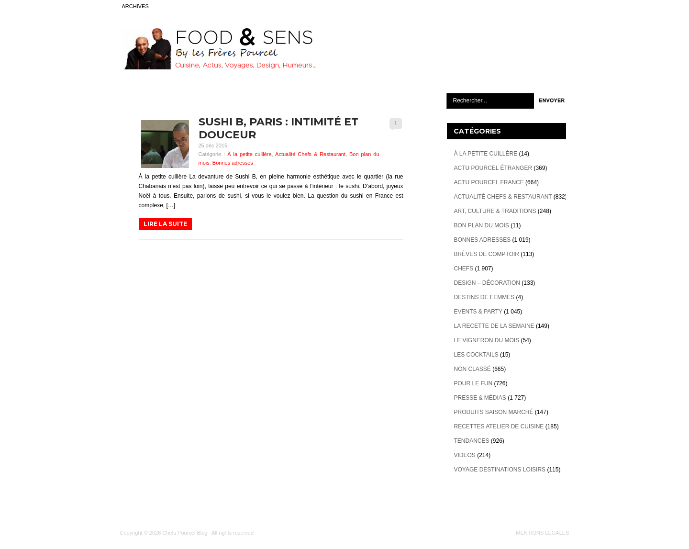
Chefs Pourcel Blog (184, 533)
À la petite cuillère (249, 154)
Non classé (472, 369)
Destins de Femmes (484, 297)
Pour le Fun (473, 383)
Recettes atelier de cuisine (499, 426)
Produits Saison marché (493, 412)
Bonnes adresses (232, 163)
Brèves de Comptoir (486, 254)
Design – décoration (487, 283)
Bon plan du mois (481, 225)
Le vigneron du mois (487, 340)
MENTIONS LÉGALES (542, 533)
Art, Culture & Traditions (495, 211)
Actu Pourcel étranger (493, 168)
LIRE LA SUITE (165, 223)
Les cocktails (476, 354)
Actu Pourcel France (489, 182)
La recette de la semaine (494, 326)
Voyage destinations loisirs (500, 469)
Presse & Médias (480, 397)
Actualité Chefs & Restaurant (310, 154)
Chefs (464, 268)
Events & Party (478, 311)
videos (465, 455)
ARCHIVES (135, 6)
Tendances (471, 440)
